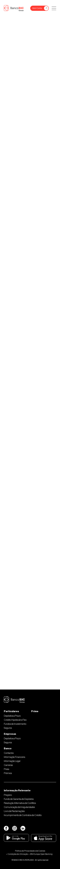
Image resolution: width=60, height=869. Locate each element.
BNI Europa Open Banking (41, 854)
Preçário (8, 795)
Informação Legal (12, 761)
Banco (8, 748)
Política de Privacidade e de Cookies (30, 851)
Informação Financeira (14, 757)
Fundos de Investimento (15, 724)
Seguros (8, 728)
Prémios (8, 773)
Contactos (9, 753)
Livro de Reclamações (14, 811)
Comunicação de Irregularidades (19, 807)
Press (6, 769)
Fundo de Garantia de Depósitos (19, 799)
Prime (34, 711)
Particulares (11, 711)
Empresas (10, 734)
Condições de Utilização (18, 854)
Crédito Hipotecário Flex (15, 720)
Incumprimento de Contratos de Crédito (23, 815)
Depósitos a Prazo (12, 716)
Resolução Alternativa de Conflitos (20, 803)
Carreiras (8, 765)
